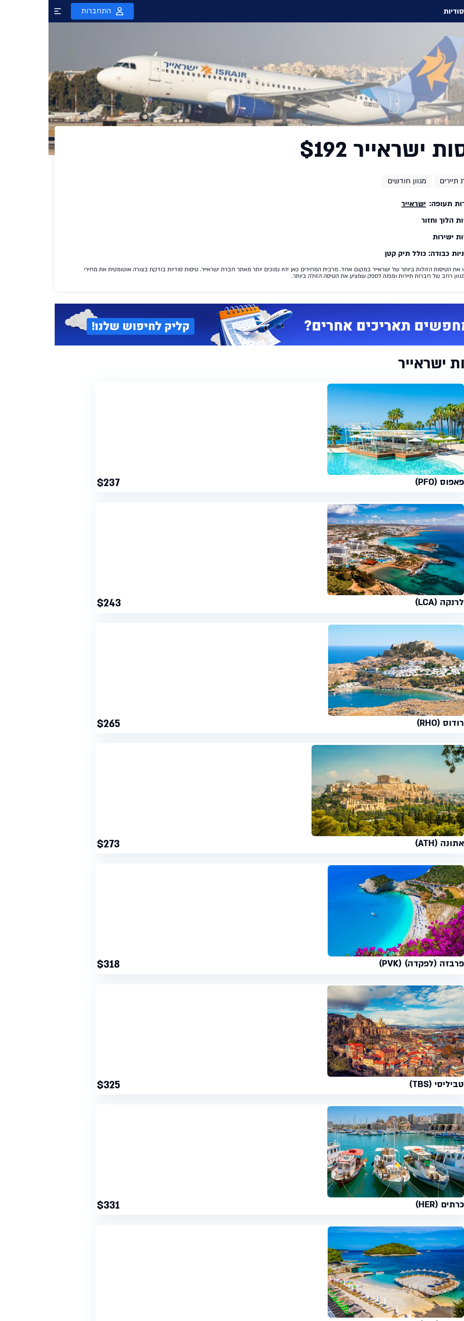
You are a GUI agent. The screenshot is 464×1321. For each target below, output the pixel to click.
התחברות (54, 11)
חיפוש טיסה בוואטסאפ (331, 1272)
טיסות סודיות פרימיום (257, 1242)
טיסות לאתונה (106, 883)
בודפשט (77, 883)
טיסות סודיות (426, 11)
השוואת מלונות (341, 1302)
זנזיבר (369, 893)
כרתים (169, 893)
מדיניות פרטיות (265, 1287)
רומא (42, 883)
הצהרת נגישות (266, 1302)
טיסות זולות (345, 1257)
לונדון (57, 883)
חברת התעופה (404, 977)
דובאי (423, 893)
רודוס (186, 893)
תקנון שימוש (268, 1272)
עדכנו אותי (64, 1262)
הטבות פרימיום (341, 1287)
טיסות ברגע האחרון (335, 1242)
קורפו (152, 893)
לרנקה (203, 893)
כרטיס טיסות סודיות (259, 1257)
